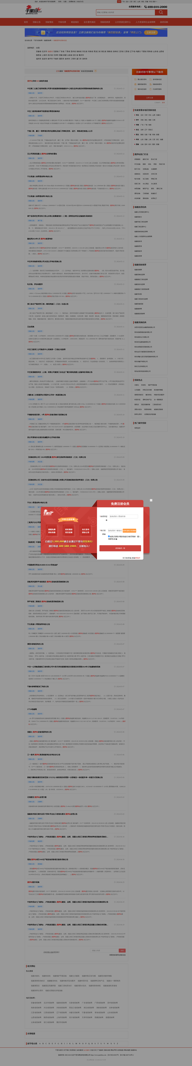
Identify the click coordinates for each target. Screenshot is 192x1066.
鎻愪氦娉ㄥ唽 (120, 548)
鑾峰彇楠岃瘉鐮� (129, 531)
